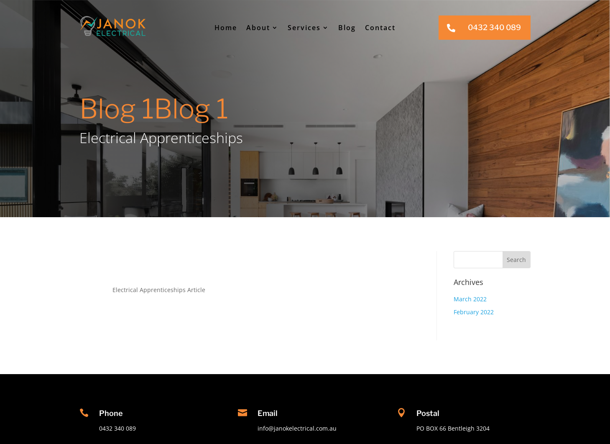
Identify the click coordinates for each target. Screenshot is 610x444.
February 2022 (474, 312)
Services (304, 27)
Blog (347, 27)
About (258, 27)
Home (225, 27)
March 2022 (470, 299)
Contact (380, 27)
